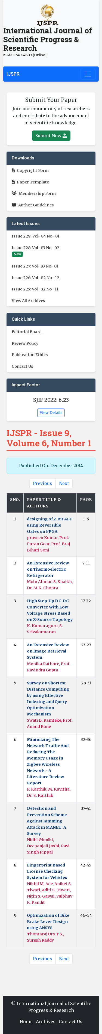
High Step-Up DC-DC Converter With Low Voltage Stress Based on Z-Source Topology (50, 610)
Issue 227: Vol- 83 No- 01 (35, 266)
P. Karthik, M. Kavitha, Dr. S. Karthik (48, 792)
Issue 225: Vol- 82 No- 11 (35, 289)
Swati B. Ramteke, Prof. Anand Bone (50, 723)
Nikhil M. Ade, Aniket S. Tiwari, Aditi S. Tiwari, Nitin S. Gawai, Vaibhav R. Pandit (49, 893)
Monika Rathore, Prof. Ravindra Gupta (48, 666)
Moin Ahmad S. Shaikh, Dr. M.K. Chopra (50, 584)
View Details (51, 412)
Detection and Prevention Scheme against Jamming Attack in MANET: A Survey (47, 821)
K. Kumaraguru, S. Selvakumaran (45, 628)
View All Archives (28, 300)
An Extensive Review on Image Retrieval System (48, 651)
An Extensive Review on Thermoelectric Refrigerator (48, 569)
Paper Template (30, 182)
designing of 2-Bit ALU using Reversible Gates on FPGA (49, 525)
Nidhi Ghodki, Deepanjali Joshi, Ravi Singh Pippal (48, 846)
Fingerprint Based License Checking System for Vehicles (47, 871)
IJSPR (13, 74)
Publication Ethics (30, 354)
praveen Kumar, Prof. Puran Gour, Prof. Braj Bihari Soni (48, 544)
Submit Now (51, 135)
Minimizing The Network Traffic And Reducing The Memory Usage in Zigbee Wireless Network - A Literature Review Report (48, 761)
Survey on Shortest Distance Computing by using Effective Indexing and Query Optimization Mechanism (48, 699)
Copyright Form (30, 170)
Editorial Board (27, 331)
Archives (45, 1021)
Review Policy (25, 343)
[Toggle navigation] (87, 74)
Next (64, 483)
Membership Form (34, 193)
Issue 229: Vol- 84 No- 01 (35, 236)
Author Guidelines (33, 205)
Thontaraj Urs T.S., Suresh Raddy (45, 937)
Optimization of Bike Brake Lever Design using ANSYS (48, 921)
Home (26, 1021)
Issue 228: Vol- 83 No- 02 (35, 247)
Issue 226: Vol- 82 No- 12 (35, 277)
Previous (42, 483)
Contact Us (22, 366)
